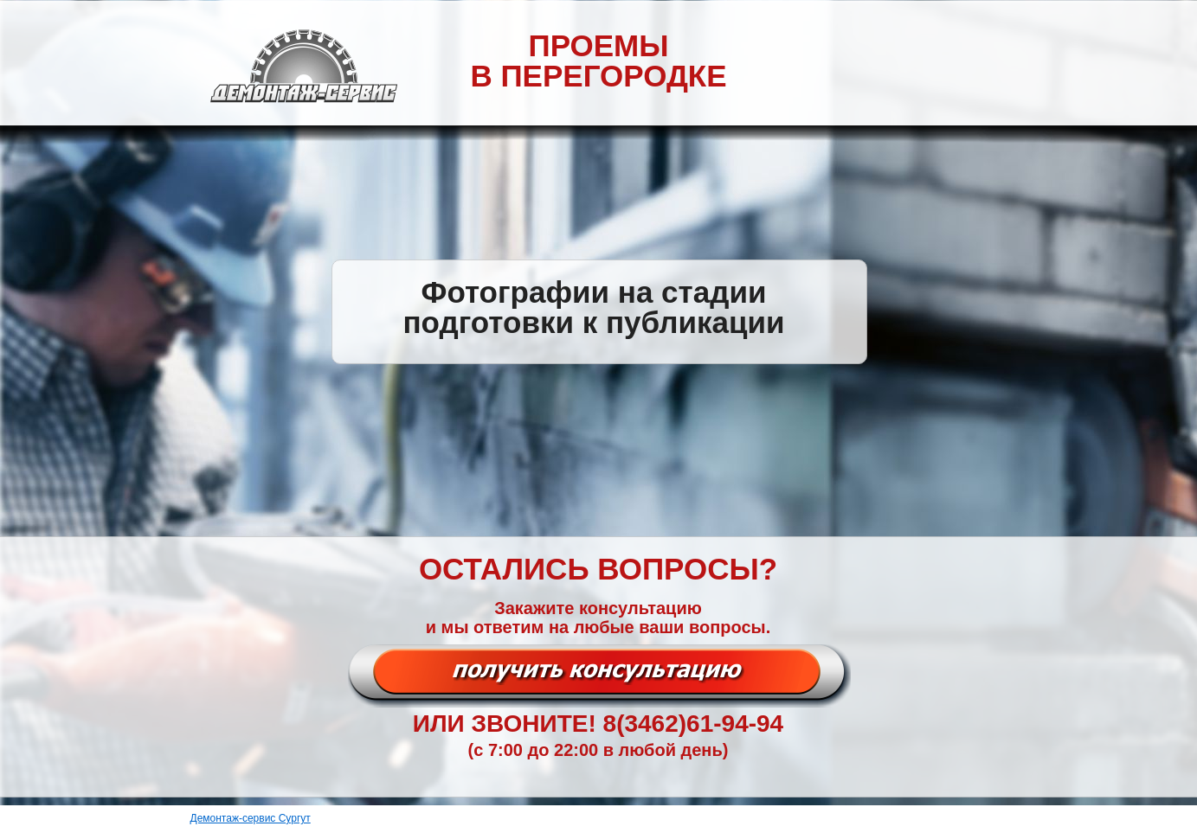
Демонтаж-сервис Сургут (250, 818)
